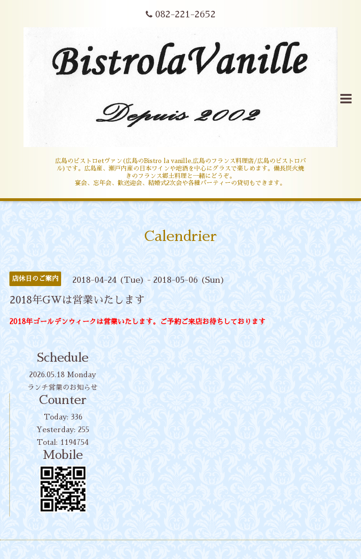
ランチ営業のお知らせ (62, 387)
